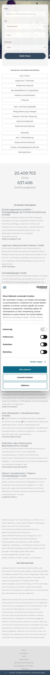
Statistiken (25, 669)
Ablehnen (25, 385)
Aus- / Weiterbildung (25, 137)
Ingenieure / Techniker (24, 81)
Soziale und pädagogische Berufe (24, 147)
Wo (5, 21)
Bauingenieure (24, 152)
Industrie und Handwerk (25, 95)
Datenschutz (24, 659)
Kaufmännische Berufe (25, 126)
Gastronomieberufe (24, 121)
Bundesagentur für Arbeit (23, 666)
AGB (23, 656)
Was (6, 8)
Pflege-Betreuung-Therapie (24, 111)
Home (23, 650)
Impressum (24, 653)
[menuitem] (24, 75)
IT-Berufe (25, 100)
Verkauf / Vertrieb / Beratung (24, 116)
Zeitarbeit (25, 133)
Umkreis (7, 42)
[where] (25, 35)
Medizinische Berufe (24, 85)
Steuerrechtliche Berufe (25, 142)
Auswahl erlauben (25, 377)
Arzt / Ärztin (25, 76)
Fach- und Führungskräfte (25, 107)
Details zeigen (36, 362)
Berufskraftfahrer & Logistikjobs (24, 90)
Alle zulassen (25, 369)
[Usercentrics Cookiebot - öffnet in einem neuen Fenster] (36, 287)
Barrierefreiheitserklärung (23, 663)
